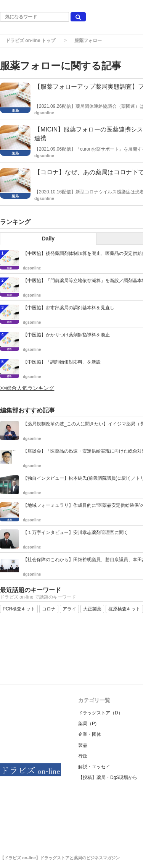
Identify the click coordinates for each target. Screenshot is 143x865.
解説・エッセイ (94, 766)
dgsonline (44, 112)
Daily (48, 238)
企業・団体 (89, 734)
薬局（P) (87, 723)
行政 (82, 756)
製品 (82, 745)
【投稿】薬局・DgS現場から (107, 777)
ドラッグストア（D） (100, 713)
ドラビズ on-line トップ (30, 40)
